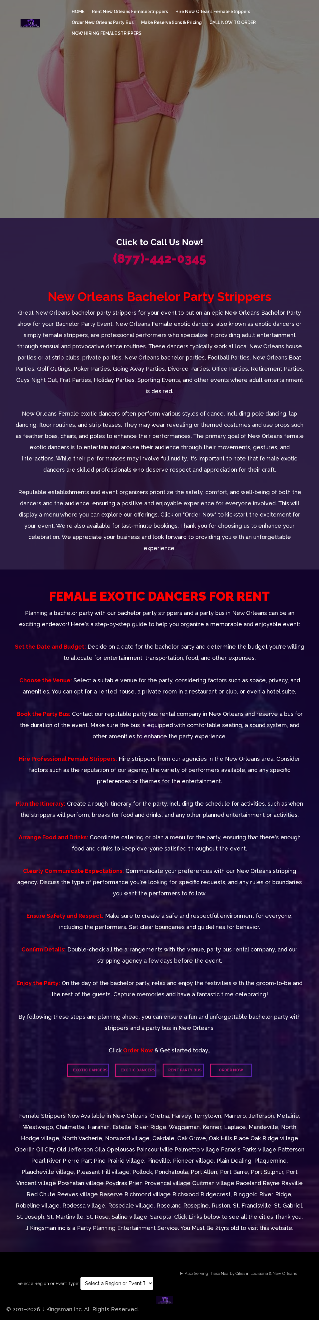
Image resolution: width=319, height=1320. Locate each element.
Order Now (231, 1070)
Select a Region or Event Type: (48, 1283)
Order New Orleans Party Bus (103, 22)
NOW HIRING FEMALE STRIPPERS (106, 33)
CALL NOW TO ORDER (232, 22)
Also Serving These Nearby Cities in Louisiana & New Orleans (241, 1273)
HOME (78, 11)
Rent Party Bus (185, 1070)
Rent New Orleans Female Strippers (130, 11)
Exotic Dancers (90, 1070)
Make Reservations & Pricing (171, 22)
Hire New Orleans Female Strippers (212, 11)
